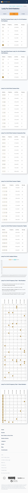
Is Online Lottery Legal (5, 460)
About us (3, 462)
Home (10, 6)
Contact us (3, 465)
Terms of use (3, 467)
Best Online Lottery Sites (7, 435)
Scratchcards (4, 449)
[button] (26, 2)
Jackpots (3, 441)
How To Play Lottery (5, 457)
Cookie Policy (4, 470)
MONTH (4, 13)
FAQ (2, 454)
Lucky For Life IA (19, 6)
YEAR (14, 13)
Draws (2, 444)
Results (14, 6)
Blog (2, 447)
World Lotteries (4, 438)
